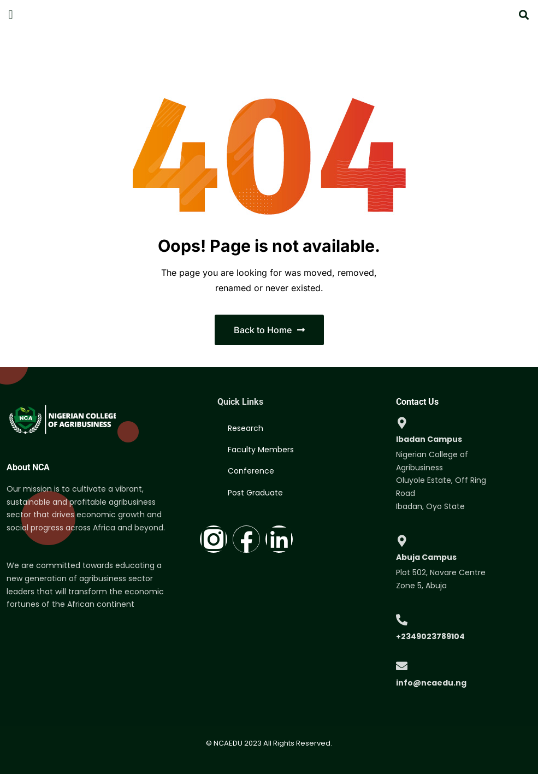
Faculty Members (261, 455)
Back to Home (269, 329)
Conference (251, 480)
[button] (10, 14)
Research (246, 429)
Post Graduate (255, 505)
